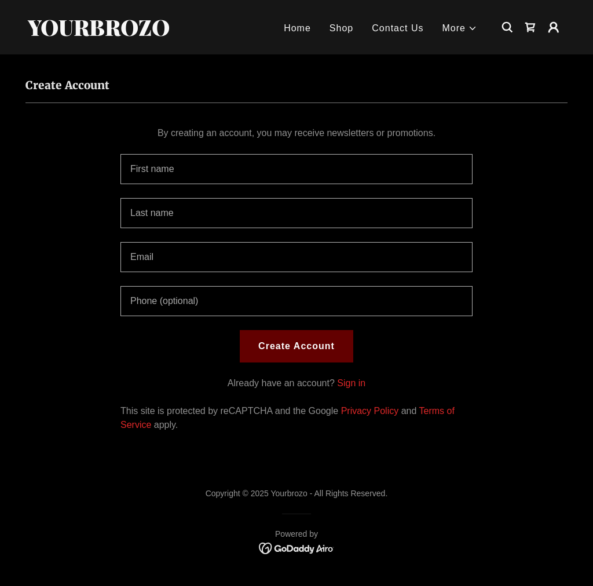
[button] (460, 28)
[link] (103, 33)
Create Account (296, 346)
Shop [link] (341, 28)
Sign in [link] (351, 383)
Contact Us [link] (397, 28)
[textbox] (296, 169)
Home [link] (297, 28)
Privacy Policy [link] (370, 411)
